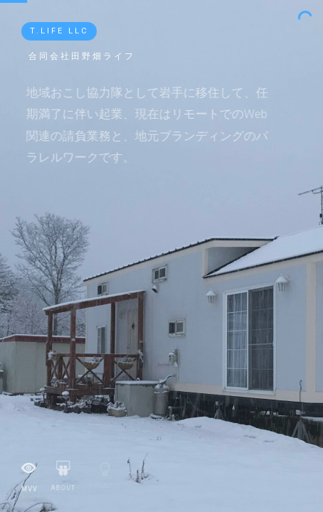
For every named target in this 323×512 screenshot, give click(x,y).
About (62, 473)
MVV (29, 473)
